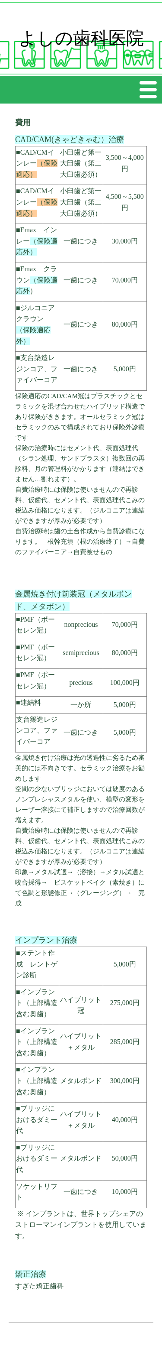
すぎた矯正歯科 (39, 1286)
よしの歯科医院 (81, 38)
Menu (148, 89)
